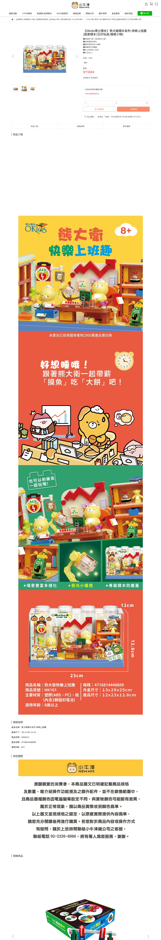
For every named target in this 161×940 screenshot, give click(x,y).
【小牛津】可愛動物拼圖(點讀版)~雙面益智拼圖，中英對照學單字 (97, 892)
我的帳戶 (51, 919)
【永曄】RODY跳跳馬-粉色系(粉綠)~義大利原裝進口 (131, 892)
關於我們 (61, 919)
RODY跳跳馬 (62, 13)
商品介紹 (34, 126)
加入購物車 (99, 109)
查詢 (13, 919)
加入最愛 (89, 116)
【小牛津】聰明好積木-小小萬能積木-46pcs (30, 892)
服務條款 (41, 919)
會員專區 (71, 919)
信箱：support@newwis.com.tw (24, 931)
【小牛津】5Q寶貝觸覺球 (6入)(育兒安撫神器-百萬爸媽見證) (64, 892)
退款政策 (21, 919)
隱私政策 (31, 919)
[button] (76, 56)
